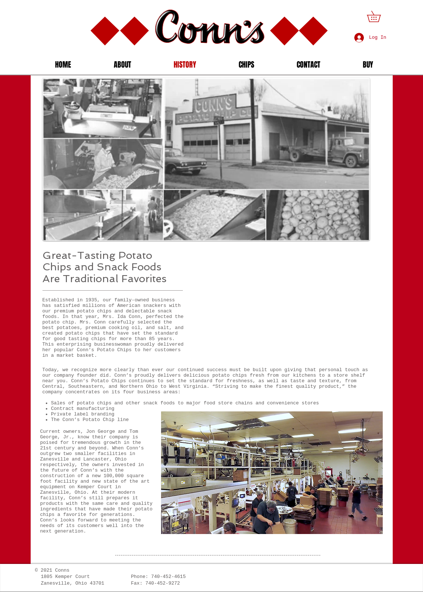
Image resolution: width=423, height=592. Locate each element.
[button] (379, 16)
